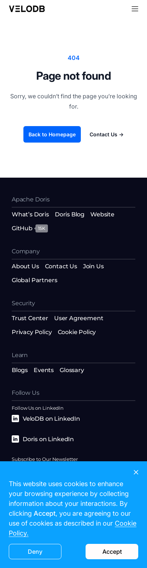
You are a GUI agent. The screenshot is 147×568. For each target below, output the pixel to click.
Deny (35, 551)
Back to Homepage (52, 134)
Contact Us (107, 134)
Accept (112, 551)
